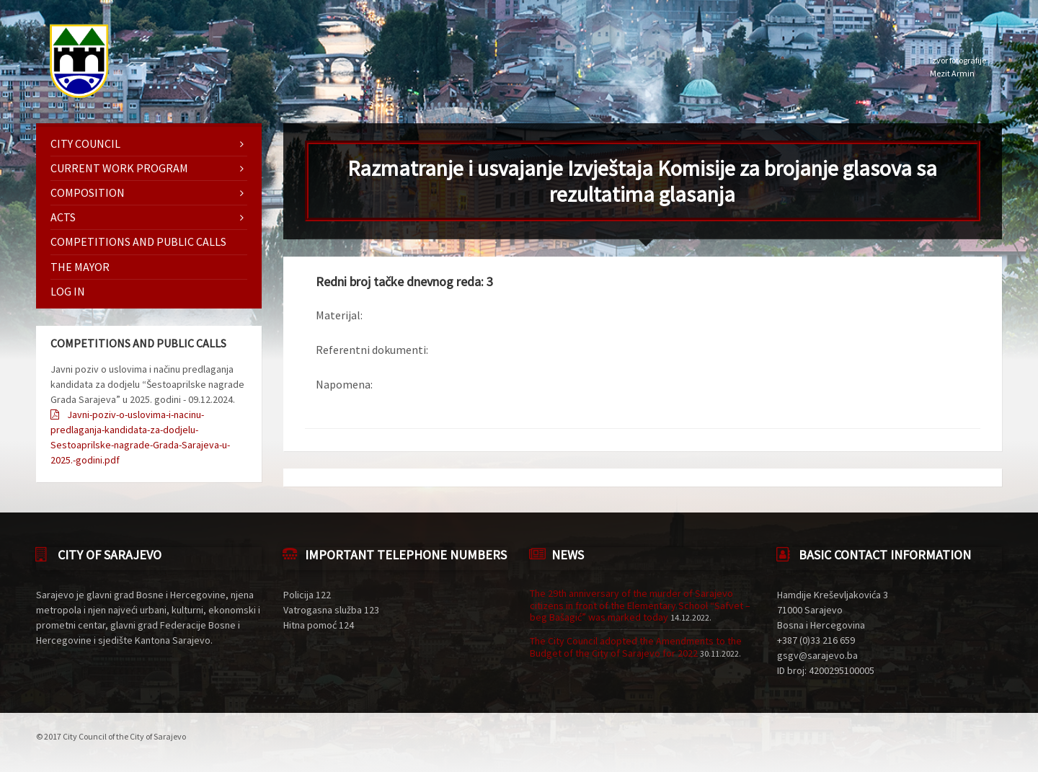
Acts (63, 217)
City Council (85, 143)
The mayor (80, 266)
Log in (67, 291)
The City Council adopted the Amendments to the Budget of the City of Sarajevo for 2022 (636, 647)
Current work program (119, 168)
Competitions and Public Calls (138, 241)
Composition (87, 192)
